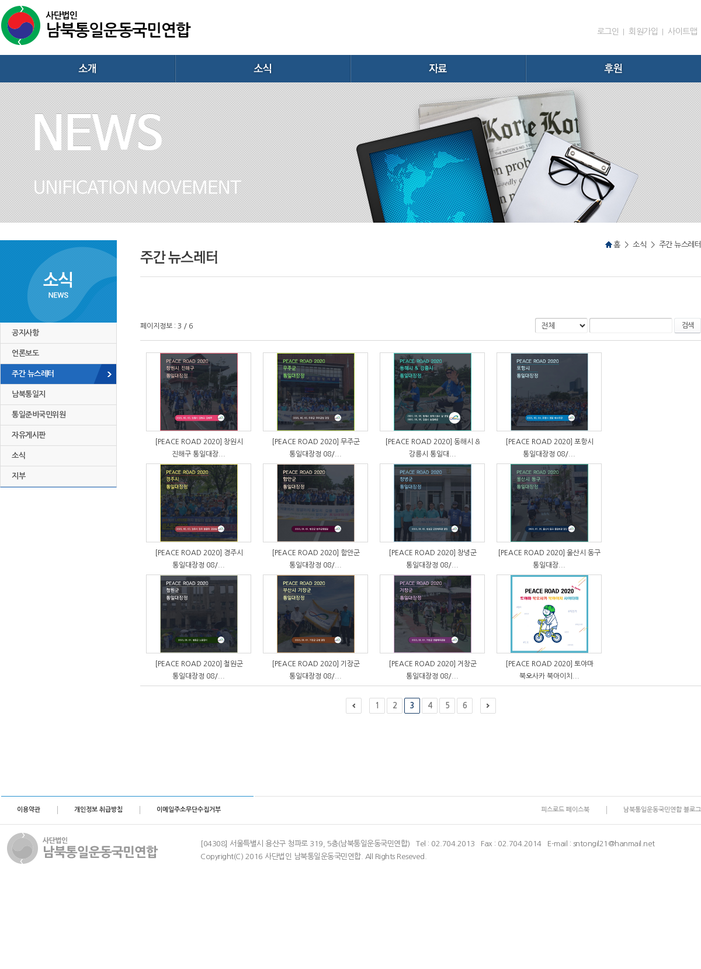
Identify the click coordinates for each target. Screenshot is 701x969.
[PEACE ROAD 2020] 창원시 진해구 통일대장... (199, 447)
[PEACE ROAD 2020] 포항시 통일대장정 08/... (549, 447)
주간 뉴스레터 (33, 374)
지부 (18, 476)
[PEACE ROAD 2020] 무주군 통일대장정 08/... (316, 447)
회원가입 (643, 31)
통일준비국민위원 (38, 414)
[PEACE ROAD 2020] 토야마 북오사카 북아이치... (549, 669)
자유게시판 (29, 435)
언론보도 (25, 353)
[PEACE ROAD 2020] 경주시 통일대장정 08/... (199, 558)
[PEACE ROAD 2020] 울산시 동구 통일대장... (549, 558)
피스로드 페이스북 (565, 810)
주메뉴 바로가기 (0, 0)
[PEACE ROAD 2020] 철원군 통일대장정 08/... (199, 669)
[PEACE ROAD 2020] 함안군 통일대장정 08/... (316, 558)
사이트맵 (682, 31)
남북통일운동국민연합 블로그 (662, 810)
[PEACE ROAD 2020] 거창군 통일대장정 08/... (432, 669)
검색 (687, 325)
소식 (18, 455)
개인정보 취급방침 (98, 810)
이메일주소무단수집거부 (189, 810)
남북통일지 (29, 394)
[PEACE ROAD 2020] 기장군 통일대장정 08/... (316, 669)
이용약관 (28, 810)
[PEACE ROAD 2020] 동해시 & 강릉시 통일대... (432, 447)
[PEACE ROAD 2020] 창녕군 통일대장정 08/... (432, 558)
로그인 (608, 31)
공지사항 (25, 333)
